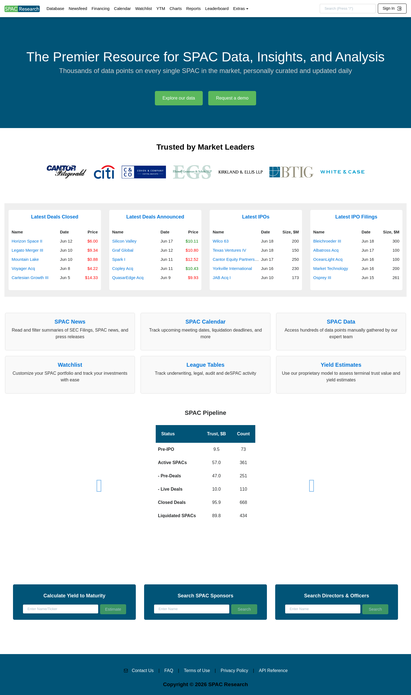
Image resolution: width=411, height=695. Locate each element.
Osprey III (322, 277)
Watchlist (143, 8)
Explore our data (179, 98)
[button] (205, 465)
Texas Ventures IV (229, 250)
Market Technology (330, 268)
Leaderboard (217, 8)
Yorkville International (232, 268)
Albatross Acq (326, 250)
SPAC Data (341, 322)
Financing (101, 8)
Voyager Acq (23, 268)
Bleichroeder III (327, 241)
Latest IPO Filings (356, 217)
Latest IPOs (255, 217)
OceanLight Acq (328, 259)
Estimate (113, 609)
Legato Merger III (27, 250)
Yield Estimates (341, 365)
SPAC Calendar (205, 322)
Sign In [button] (392, 8)
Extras (239, 8)
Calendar (122, 8)
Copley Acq (122, 268)
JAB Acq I (222, 277)
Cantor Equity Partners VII (237, 259)
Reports (193, 8)
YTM (160, 8)
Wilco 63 (221, 241)
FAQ (168, 670)
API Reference (273, 670)
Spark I (119, 259)
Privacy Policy (234, 670)
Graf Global (123, 250)
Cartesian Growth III (30, 277)
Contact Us (143, 670)
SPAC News (69, 322)
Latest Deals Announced (155, 217)
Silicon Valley (124, 241)
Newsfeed (78, 8)
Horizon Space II (27, 241)
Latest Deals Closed (54, 217)
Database (55, 8)
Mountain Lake (25, 259)
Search (244, 609)
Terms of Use (197, 670)
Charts (176, 8)
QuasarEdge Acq (128, 277)
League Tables (205, 365)
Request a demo (232, 98)
